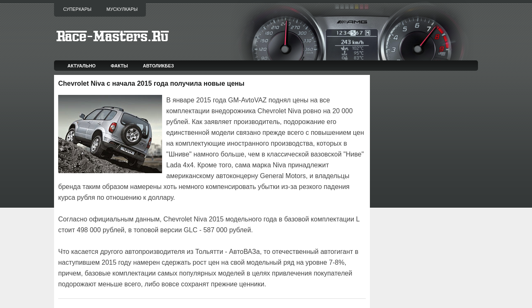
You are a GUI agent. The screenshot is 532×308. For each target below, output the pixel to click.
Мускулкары (122, 9)
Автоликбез (158, 65)
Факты (119, 65)
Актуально (81, 65)
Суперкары (77, 9)
